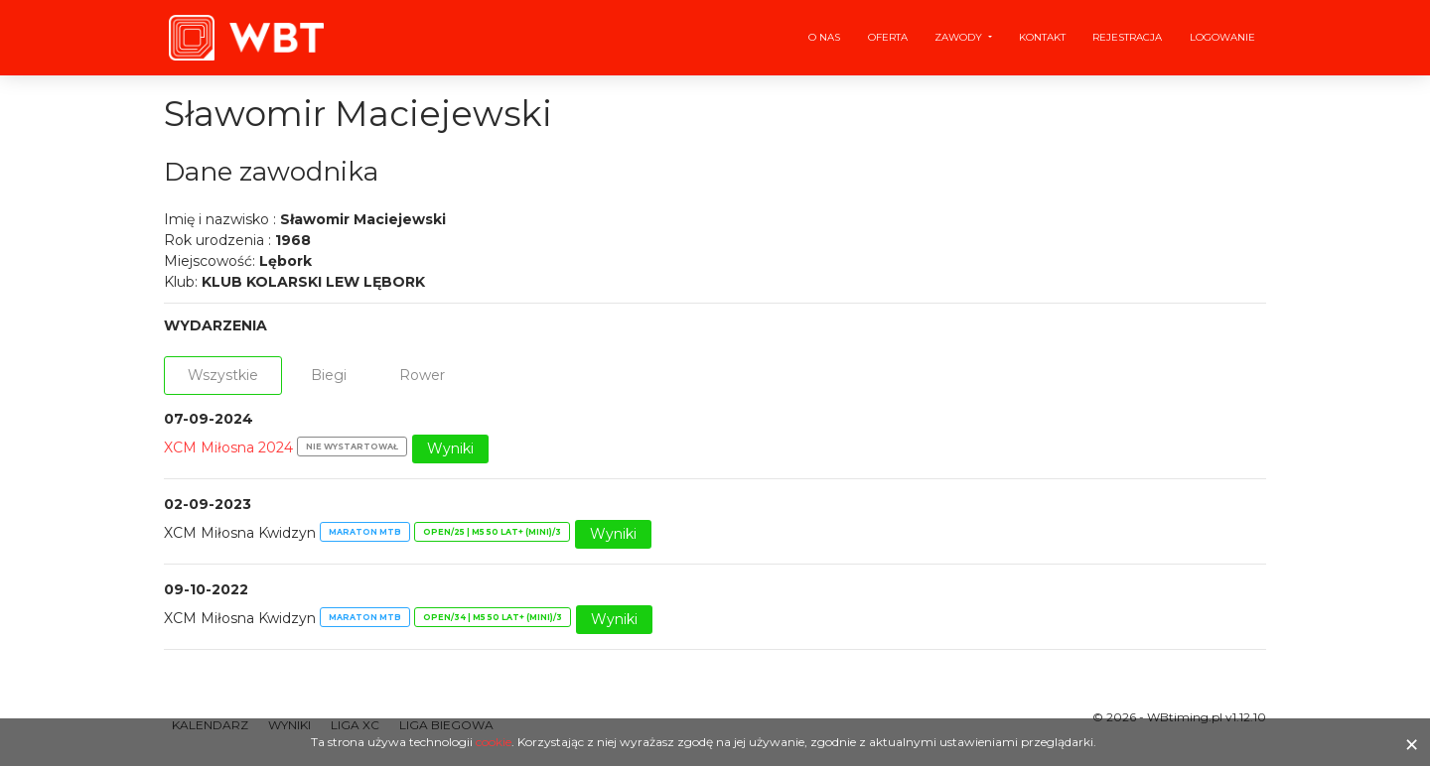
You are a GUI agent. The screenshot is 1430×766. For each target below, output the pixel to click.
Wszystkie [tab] (223, 375)
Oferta (888, 37)
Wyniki (450, 448)
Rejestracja (1127, 37)
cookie (493, 741)
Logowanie (1222, 37)
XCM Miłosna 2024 (228, 447)
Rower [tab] (422, 375)
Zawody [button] (959, 37)
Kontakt (1042, 37)
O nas (824, 37)
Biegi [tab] (329, 375)
